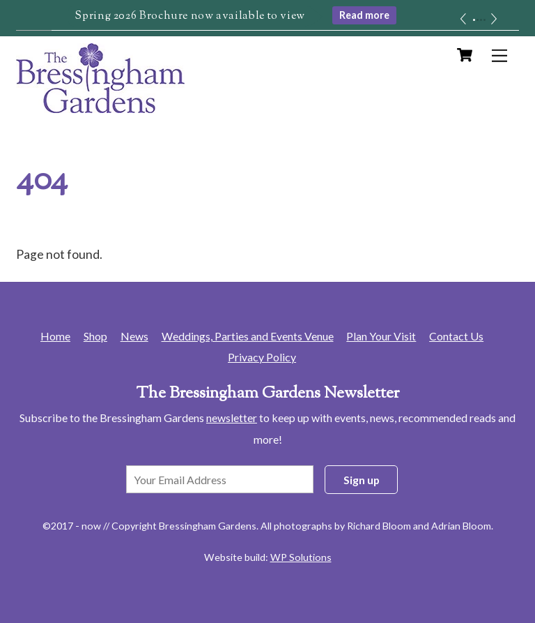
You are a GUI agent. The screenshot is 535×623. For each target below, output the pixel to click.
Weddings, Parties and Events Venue (248, 336)
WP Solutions (301, 557)
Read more (364, 15)
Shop (95, 336)
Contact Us (456, 336)
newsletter (231, 417)
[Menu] (499, 55)
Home (55, 336)
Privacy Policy (262, 356)
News (134, 336)
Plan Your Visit (381, 336)
